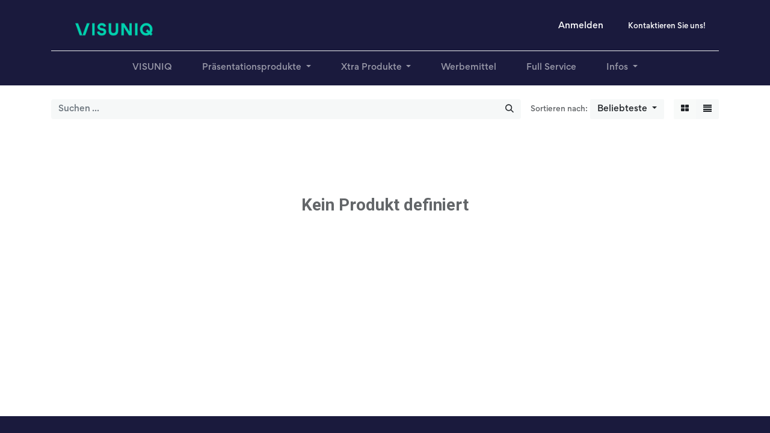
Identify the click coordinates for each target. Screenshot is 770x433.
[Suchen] (509, 109)
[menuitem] (152, 67)
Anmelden (580, 26)
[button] (627, 109)
